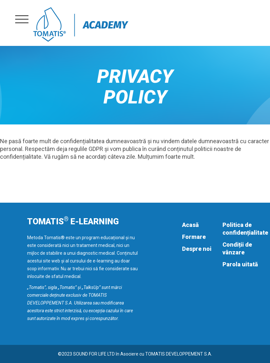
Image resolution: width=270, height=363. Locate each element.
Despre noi (196, 248)
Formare (194, 236)
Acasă (190, 224)
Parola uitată (240, 264)
